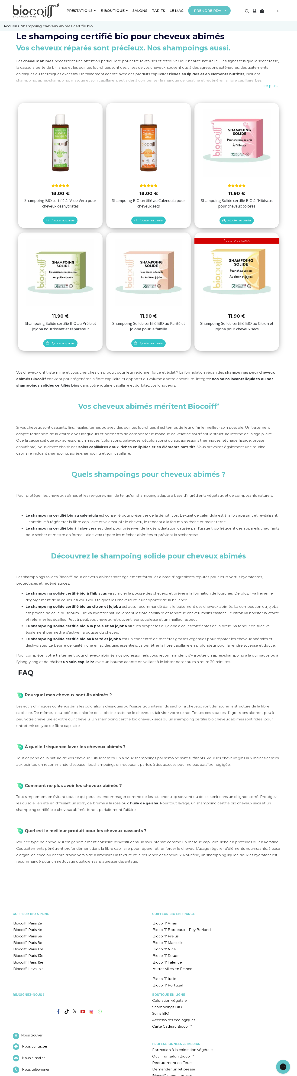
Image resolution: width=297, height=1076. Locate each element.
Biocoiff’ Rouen (166, 955)
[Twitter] (74, 1011)
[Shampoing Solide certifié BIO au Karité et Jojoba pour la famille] (148, 272)
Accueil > (12, 26)
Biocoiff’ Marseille (168, 942)
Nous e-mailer (33, 1058)
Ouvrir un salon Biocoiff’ (173, 1056)
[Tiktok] (66, 1011)
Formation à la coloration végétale (182, 1050)
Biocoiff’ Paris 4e (27, 929)
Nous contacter (34, 1046)
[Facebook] (58, 1011)
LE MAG (177, 10)
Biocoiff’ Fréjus (165, 936)
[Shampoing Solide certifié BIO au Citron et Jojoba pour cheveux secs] (236, 272)
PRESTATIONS (81, 10)
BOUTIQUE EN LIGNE (168, 994)
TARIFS (158, 10)
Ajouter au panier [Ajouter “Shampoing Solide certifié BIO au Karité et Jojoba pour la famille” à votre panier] (151, 343)
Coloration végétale (169, 1000)
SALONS (139, 10)
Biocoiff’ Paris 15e (28, 962)
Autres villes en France (172, 969)
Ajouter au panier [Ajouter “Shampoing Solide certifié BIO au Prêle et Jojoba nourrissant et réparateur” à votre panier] (63, 343)
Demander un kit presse (173, 1069)
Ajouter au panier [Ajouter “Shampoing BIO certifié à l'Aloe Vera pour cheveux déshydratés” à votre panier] (63, 220)
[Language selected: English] (274, 11)
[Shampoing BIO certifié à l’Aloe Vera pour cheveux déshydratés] (60, 143)
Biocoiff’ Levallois (28, 969)
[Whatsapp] (100, 1011)
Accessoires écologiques (173, 1020)
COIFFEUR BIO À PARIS (31, 914)
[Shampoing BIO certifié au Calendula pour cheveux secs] (148, 143)
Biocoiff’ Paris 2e (27, 923)
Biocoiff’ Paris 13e (28, 955)
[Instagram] (91, 1010)
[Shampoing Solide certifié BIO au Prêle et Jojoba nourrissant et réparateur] (60, 272)
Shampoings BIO (167, 1007)
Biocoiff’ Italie (164, 979)
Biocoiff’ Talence (167, 962)
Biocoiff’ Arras (165, 923)
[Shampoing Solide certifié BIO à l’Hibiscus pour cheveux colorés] (236, 143)
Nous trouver (31, 1035)
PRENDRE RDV (207, 10)
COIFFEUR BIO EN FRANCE (173, 914)
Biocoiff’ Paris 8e (27, 942)
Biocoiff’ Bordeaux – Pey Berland (182, 929)
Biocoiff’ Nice (164, 949)
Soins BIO (160, 1013)
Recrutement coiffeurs (172, 1062)
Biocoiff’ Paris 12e (28, 949)
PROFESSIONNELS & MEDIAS (176, 1044)
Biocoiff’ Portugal (168, 985)
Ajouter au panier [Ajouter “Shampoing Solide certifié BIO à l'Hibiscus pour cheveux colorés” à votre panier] (239, 220)
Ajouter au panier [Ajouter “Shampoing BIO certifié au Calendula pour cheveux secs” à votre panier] (151, 220)
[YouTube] (83, 1011)
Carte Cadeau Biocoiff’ (172, 1026)
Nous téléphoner (35, 1069)
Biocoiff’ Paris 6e (27, 936)
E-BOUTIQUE (114, 10)
